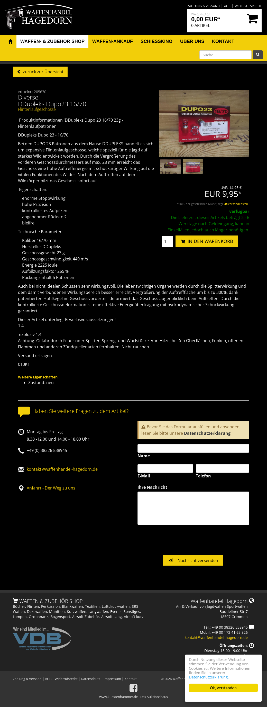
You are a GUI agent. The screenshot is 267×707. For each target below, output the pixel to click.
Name (143, 456)
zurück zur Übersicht (42, 72)
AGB (227, 6)
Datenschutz (90, 678)
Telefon (203, 476)
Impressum (112, 678)
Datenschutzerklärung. (209, 677)
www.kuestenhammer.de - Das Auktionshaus (133, 696)
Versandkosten (236, 204)
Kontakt (130, 678)
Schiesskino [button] (156, 41)
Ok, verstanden (223, 688)
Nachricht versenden (193, 560)
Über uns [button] (192, 41)
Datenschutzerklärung (207, 433)
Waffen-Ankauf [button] (112, 41)
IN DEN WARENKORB (207, 241)
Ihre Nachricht (152, 487)
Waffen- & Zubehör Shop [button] (52, 41)
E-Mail (143, 476)
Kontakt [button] (223, 41)
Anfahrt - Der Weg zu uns (51, 488)
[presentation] (176, 540)
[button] (10, 41)
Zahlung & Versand (203, 6)
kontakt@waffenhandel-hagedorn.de (62, 469)
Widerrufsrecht (248, 6)
